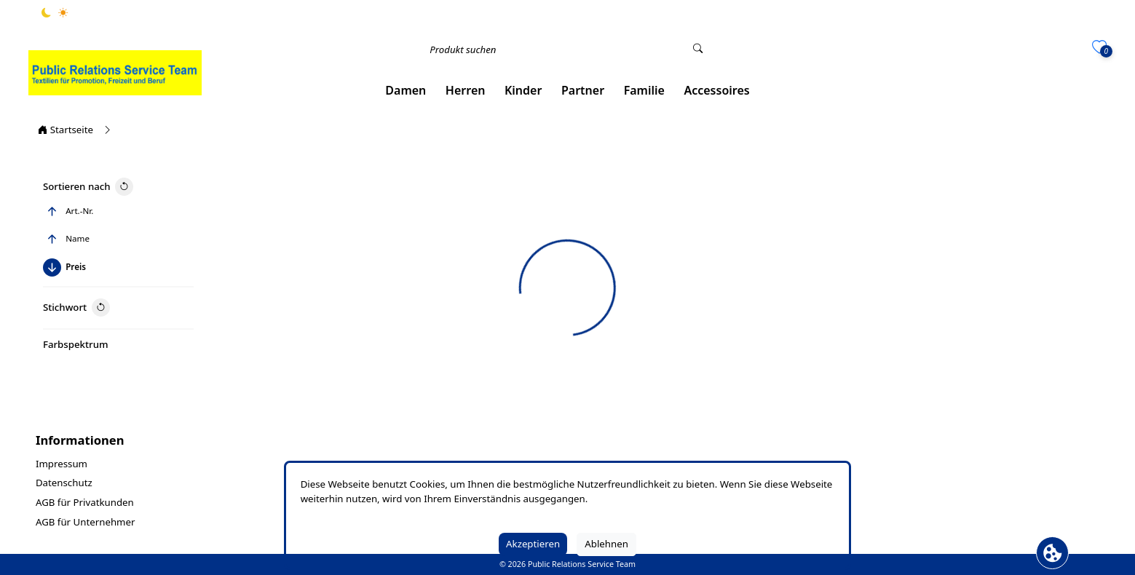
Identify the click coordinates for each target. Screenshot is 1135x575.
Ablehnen (606, 543)
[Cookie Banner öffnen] (1052, 552)
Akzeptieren (533, 543)
